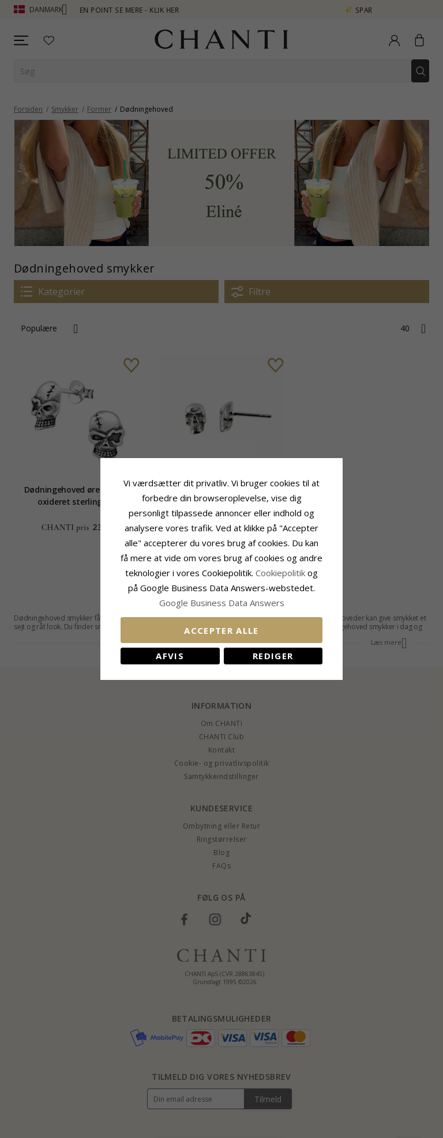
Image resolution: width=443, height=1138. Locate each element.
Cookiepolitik (280, 573)
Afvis (170, 655)
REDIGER (273, 655)
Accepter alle (221, 630)
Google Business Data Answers (221, 602)
